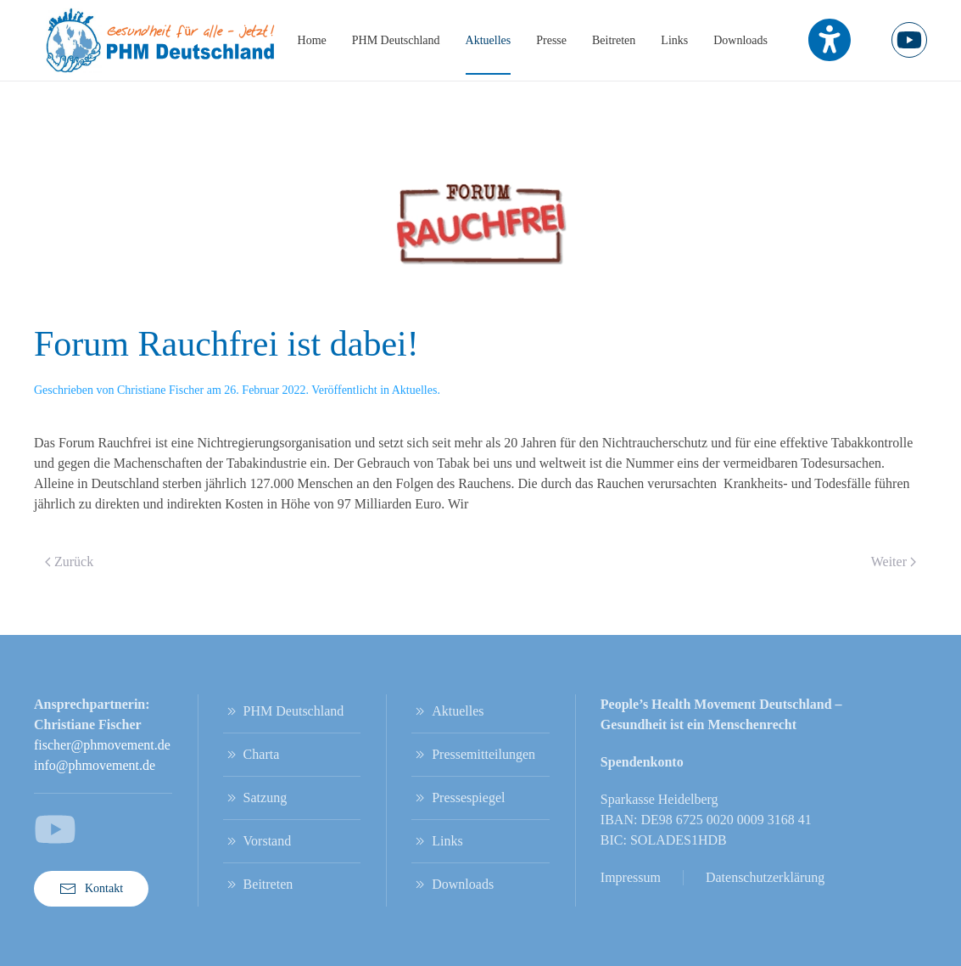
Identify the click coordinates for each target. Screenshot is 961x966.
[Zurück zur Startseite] (161, 40)
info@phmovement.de (94, 765)
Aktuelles (488, 40)
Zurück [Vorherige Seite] (69, 561)
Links (674, 40)
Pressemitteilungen (473, 754)
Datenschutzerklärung (765, 877)
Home (312, 40)
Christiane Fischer (160, 390)
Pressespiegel (458, 797)
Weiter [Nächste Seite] (893, 561)
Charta (251, 754)
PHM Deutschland (283, 711)
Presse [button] (551, 40)
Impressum (631, 877)
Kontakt (91, 888)
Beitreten (613, 40)
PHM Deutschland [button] (396, 40)
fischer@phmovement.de (102, 745)
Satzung (255, 797)
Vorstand (257, 841)
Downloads (740, 40)
